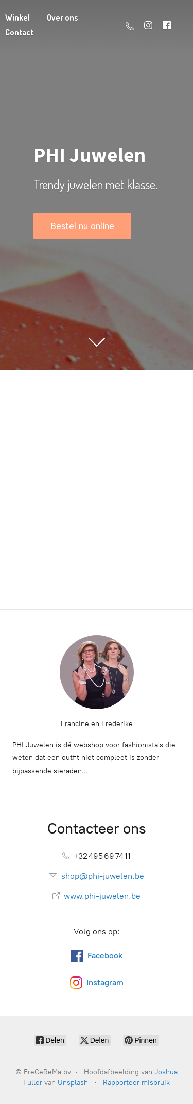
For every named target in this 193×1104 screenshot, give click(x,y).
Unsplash (73, 1082)
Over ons (62, 17)
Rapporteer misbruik (136, 1082)
